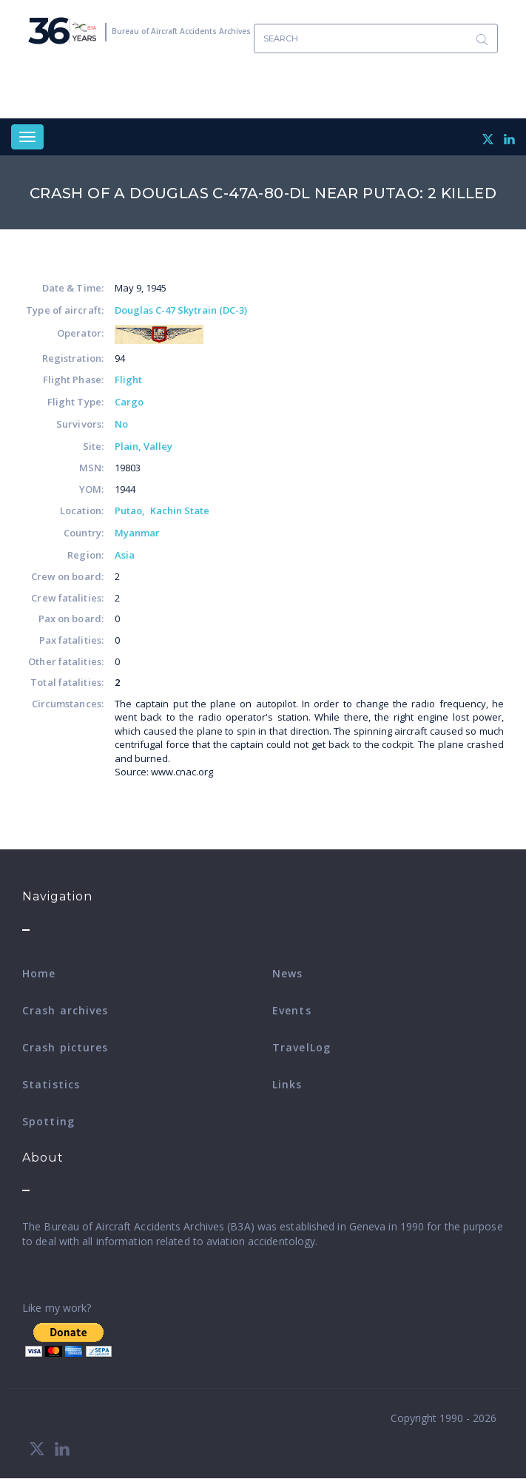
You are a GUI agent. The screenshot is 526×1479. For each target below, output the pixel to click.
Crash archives (65, 1010)
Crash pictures (65, 1047)
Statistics (51, 1084)
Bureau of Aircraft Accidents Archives (181, 31)
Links (287, 1084)
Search (481, 38)
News (287, 973)
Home (38, 973)
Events (291, 1010)
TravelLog (301, 1047)
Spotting (48, 1121)
